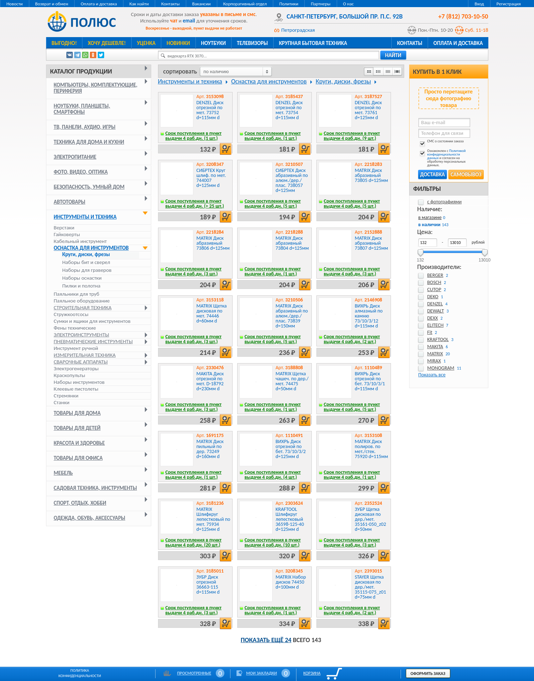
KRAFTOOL (438, 339)
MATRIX (435, 354)
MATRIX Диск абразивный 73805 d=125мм (371, 175)
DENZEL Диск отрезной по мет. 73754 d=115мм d (289, 110)
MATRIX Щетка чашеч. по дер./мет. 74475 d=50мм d (292, 381)
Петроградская (298, 30)
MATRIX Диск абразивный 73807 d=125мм (371, 243)
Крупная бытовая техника (313, 43)
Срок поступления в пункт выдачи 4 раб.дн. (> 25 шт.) (195, 203)
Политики (288, 3)
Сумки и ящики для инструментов (92, 321)
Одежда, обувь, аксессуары (90, 518)
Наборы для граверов (87, 270)
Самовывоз (466, 174)
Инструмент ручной (76, 348)
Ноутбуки (213, 43)
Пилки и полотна (81, 286)
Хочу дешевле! (107, 43)
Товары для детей (77, 428)
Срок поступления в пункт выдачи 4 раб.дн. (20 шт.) (194, 542)
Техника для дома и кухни (89, 142)
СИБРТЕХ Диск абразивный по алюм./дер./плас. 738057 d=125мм (292, 180)
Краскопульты (69, 375)
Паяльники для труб (77, 294)
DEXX (432, 318)
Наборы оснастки (82, 278)
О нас (348, 3)
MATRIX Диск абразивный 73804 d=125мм (292, 243)
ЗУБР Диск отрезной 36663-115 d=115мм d (208, 584)
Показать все (432, 375)
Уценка (146, 43)
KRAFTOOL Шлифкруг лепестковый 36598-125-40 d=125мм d (290, 519)
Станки (62, 402)
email (189, 20)
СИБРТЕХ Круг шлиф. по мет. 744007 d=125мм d (211, 177)
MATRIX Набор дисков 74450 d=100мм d (291, 582)
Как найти (139, 3)
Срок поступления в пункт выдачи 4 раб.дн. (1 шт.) (194, 135)
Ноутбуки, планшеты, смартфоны (82, 109)
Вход (479, 3)
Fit (429, 332)
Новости (14, 3)
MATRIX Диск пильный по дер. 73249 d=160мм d (210, 448)
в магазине (430, 217)
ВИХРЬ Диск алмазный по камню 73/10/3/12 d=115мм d (369, 316)
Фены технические (75, 328)
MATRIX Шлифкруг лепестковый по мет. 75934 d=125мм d (213, 519)
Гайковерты (67, 234)
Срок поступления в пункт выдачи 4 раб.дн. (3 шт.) (194, 271)
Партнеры (320, 3)
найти (393, 55)
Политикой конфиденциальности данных (446, 154)
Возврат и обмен (51, 3)
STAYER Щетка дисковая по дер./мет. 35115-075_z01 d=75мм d (370, 587)
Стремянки (66, 395)
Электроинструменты (81, 334)
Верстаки (64, 227)
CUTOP (434, 289)
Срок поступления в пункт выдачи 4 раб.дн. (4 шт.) (273, 474)
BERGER (435, 275)
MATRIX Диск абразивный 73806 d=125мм (213, 243)
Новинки (178, 43)
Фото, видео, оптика (81, 172)
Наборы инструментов (79, 382)
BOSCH (434, 282)
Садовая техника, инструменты (95, 488)
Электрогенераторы (76, 368)
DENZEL (435, 304)
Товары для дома (77, 413)
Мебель (63, 473)
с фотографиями (444, 202)
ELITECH (435, 325)
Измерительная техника (85, 355)
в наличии (429, 225)
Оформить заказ (428, 673)
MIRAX (434, 361)
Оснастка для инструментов (91, 248)
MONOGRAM (440, 368)
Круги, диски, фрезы (86, 254)
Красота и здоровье (79, 443)
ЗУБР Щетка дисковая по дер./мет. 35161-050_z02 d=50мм (370, 519)
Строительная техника (83, 307)
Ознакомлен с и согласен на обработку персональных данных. (442, 158)
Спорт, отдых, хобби (80, 503)
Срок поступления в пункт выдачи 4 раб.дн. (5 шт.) (273, 203)
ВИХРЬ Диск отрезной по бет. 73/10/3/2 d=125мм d (291, 448)
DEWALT (435, 311)
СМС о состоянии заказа (441, 142)
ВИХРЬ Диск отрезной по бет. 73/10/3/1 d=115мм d (370, 381)
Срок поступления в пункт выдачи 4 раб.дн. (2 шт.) (352, 339)
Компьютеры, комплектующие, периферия (96, 88)
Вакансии (201, 3)
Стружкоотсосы (71, 314)
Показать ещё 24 (266, 640)
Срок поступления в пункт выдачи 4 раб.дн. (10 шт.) (273, 542)
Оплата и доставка (99, 3)
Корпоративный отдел (245, 3)
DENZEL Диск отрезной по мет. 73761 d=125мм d (368, 110)
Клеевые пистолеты (76, 389)
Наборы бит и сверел (86, 262)
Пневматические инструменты (93, 341)
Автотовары (70, 202)
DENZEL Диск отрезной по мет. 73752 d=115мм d (210, 110)
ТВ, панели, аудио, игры (85, 127)
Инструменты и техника (85, 217)
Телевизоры (252, 43)
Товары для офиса (78, 458)
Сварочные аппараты (81, 362)
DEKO (432, 297)
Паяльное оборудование (82, 301)
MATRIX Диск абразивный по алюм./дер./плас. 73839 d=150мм (292, 316)
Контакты (170, 3)
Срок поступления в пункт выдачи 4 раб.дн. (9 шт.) (352, 135)
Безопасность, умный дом (89, 187)
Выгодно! (64, 43)
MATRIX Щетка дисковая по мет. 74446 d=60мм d (212, 313)
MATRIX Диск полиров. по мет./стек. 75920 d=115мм (371, 448)
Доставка (432, 174)
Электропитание (75, 157)
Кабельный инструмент (80, 241)
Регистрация (509, 3)
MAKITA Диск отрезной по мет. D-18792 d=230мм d (210, 381)
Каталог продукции (81, 71)
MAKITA (435, 347)
